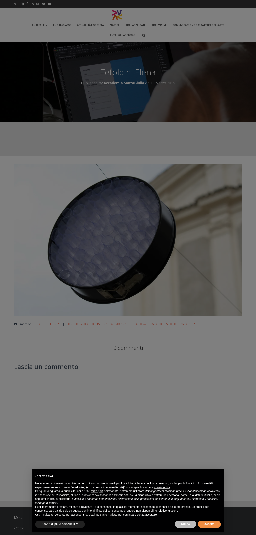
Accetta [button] (209, 524)
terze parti (97, 491)
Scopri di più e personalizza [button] (60, 524)
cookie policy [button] (162, 487)
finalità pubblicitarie (58, 498)
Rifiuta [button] (185, 524)
